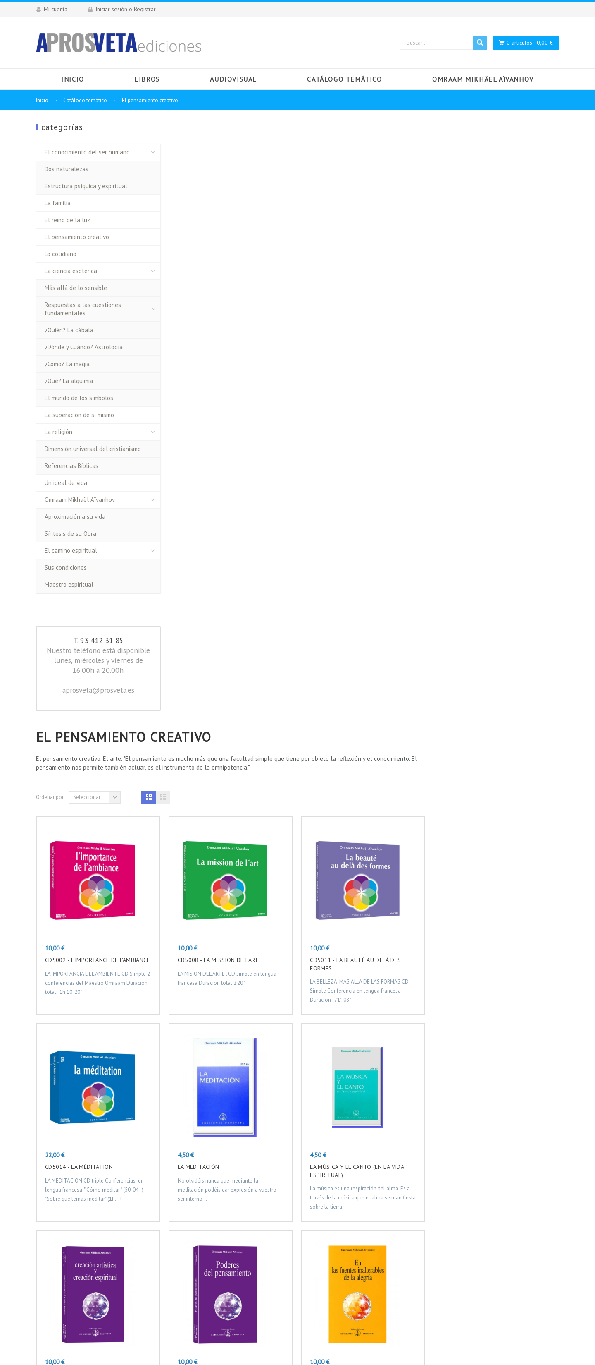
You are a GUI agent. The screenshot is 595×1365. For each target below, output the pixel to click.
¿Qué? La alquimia (69, 381)
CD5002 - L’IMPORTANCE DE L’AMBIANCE (231, 362)
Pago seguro (231, 1243)
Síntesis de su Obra (70, 533)
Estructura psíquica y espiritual (86, 186)
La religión (58, 432)
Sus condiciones (66, 567)
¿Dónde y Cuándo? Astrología (84, 347)
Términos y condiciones (245, 1231)
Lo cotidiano (60, 254)
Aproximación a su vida (75, 517)
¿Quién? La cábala (69, 330)
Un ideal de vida (66, 483)
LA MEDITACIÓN (332, 569)
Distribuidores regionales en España (262, 1255)
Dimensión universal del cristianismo (93, 449)
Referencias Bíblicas (71, 466)
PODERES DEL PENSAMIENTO (350, 776)
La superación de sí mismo (79, 415)
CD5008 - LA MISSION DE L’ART (352, 362)
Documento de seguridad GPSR (257, 1266)
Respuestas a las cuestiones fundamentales (83, 309)
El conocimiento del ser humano (87, 152)
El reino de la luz (67, 220)
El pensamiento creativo (77, 237)
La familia (58, 203)
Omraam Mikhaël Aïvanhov (80, 500)
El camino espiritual (71, 550)
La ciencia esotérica (71, 271)
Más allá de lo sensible (76, 288)
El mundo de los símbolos (79, 398)
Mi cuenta (227, 1278)
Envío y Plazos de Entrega (249, 1208)
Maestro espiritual (69, 584)
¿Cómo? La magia (67, 364)
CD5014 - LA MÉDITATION (213, 569)
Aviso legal (228, 1220)
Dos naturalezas (66, 169)
